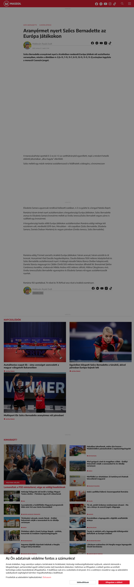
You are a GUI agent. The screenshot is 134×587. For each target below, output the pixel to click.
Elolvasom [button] (47, 577)
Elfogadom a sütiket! (114, 582)
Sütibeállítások (83, 582)
